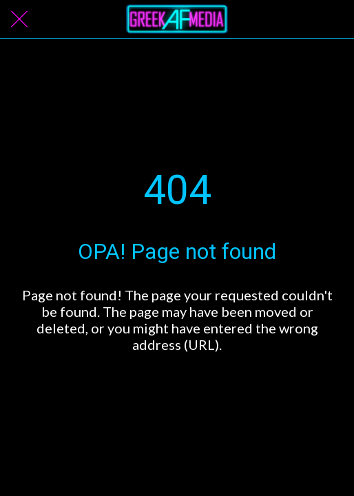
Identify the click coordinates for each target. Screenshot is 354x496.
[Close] (19, 19)
